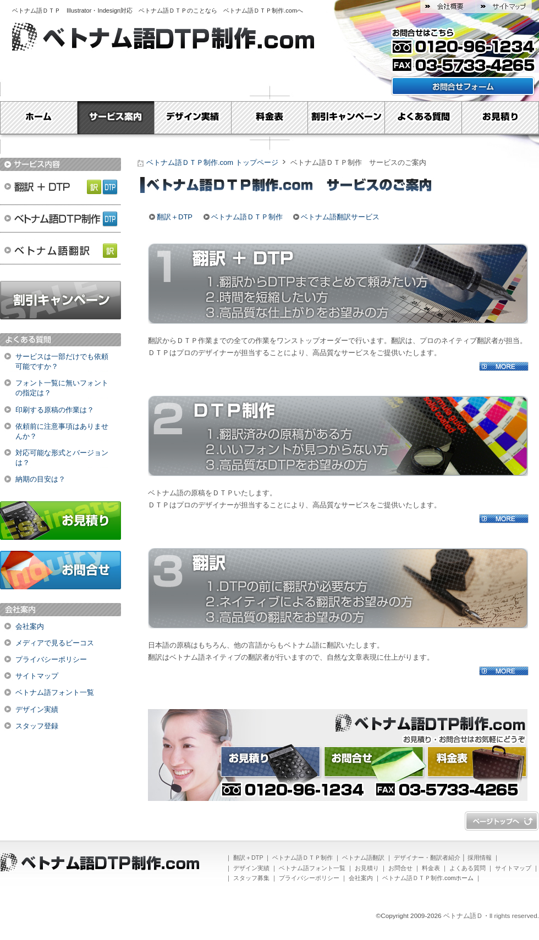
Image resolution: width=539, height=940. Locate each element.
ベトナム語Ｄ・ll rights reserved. (491, 916)
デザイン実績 (192, 117)
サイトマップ (504, 6)
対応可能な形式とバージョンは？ (61, 458)
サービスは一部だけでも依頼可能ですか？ (61, 361)
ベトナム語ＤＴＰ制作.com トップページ (212, 162)
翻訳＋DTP (60, 185)
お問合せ (60, 570)
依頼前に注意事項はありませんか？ (61, 431)
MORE (504, 366)
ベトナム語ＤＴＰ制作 (60, 218)
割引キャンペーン (346, 117)
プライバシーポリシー (51, 659)
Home (38, 117)
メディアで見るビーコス (54, 643)
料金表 (269, 117)
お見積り (500, 117)
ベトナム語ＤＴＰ (39, 10)
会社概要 (448, 6)
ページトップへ (501, 821)
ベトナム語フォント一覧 (54, 692)
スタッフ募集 (251, 878)
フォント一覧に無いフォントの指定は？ (61, 388)
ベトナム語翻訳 (60, 251)
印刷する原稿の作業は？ (54, 410)
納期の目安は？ (40, 479)
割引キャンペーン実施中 (60, 300)
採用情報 (480, 857)
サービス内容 (60, 164)
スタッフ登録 (36, 726)
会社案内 (29, 626)
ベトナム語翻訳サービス (340, 217)
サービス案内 (115, 117)
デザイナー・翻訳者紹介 (427, 857)
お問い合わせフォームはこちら (463, 86)
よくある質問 (423, 117)
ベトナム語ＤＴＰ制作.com (260, 10)
